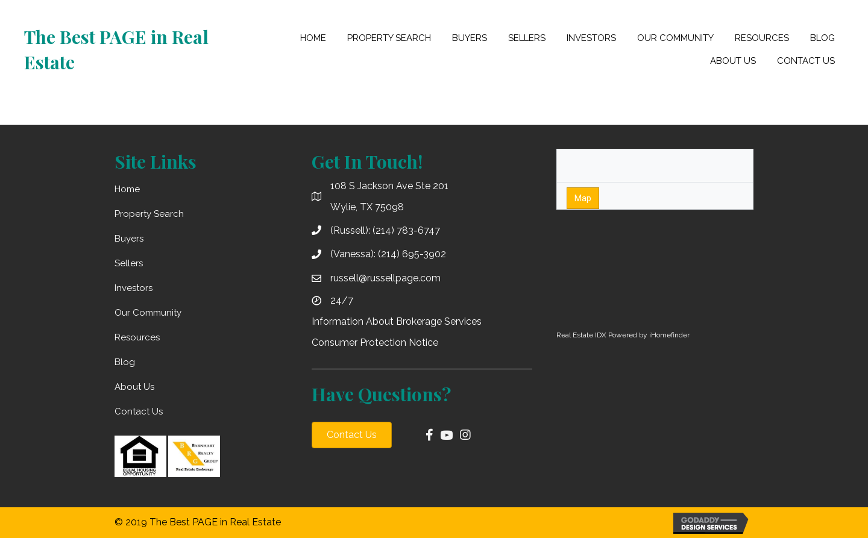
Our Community (148, 312)
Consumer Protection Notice (375, 342)
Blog (125, 362)
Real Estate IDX (581, 335)
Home (127, 189)
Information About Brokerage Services (397, 321)
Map (582, 198)
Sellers (129, 263)
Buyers (129, 238)
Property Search (149, 213)
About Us (134, 386)
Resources (137, 337)
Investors (134, 288)
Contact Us (139, 411)
